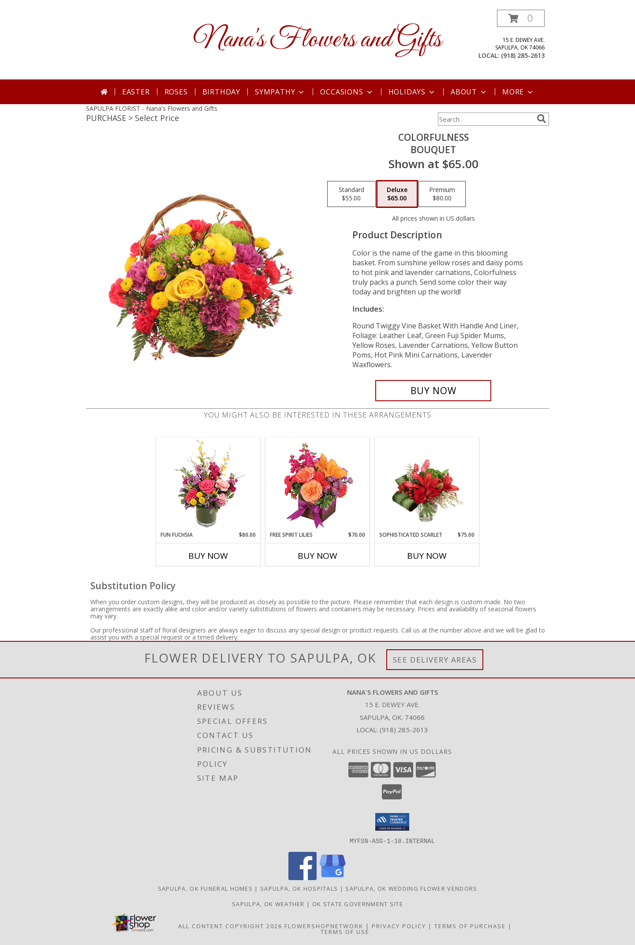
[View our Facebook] (302, 877)
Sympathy (280, 92)
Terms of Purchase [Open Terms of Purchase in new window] (470, 926)
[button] (521, 18)
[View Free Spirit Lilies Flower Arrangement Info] (318, 484)
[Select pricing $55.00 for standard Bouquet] (351, 194)
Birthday (221, 92)
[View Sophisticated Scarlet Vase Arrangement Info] (427, 484)
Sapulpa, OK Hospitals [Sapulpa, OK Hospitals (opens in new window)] (299, 888)
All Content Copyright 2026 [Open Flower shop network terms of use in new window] (230, 926)
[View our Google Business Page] (332, 877)
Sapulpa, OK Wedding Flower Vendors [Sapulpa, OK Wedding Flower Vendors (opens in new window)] (411, 888)
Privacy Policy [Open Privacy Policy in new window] (399, 926)
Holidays (412, 92)
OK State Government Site (357, 903)
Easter (136, 92)
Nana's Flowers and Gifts (317, 40)
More (518, 92)
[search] (541, 119)
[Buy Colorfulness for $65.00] (433, 390)
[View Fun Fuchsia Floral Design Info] (208, 484)
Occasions (347, 92)
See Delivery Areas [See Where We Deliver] (435, 660)
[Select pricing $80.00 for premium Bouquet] (442, 194)
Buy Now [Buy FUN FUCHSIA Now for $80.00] (208, 555)
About (469, 92)
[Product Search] (485, 119)
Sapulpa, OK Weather (268, 903)
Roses (176, 92)
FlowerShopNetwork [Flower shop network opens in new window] (323, 926)
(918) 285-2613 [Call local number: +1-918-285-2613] (523, 55)
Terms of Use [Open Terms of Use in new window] (345, 931)
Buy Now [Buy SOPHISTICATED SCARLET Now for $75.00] (427, 555)
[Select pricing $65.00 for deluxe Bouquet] (397, 194)
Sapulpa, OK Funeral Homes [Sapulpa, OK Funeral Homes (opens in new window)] (205, 888)
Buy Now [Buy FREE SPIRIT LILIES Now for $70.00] (317, 555)
